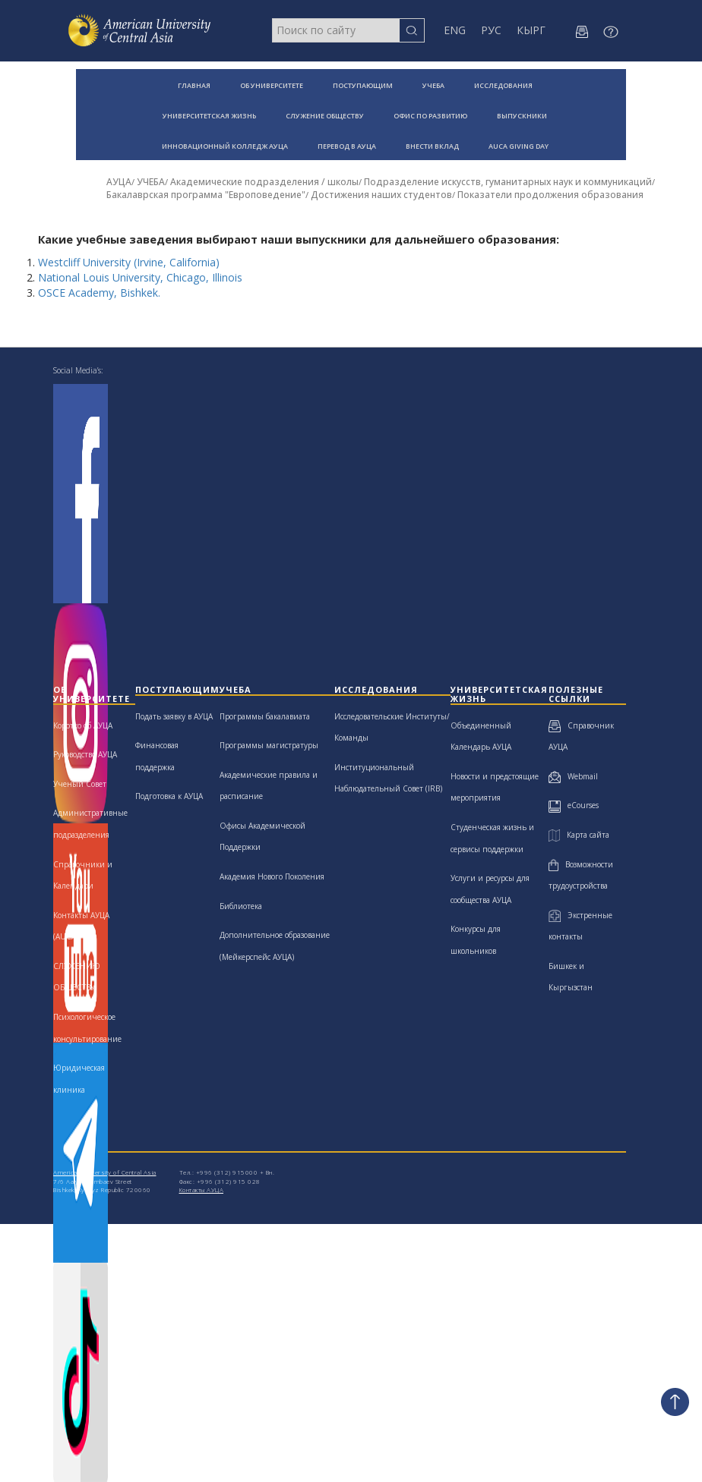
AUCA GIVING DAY (519, 146)
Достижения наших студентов (381, 194)
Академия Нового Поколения (272, 876)
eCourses (574, 805)
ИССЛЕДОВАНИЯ (503, 85)
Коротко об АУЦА (82, 725)
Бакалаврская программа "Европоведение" (205, 194)
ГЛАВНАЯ (194, 85)
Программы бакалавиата (265, 716)
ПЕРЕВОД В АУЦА (347, 146)
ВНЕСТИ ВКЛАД (432, 146)
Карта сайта (579, 834)
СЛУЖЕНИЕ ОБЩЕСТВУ (325, 116)
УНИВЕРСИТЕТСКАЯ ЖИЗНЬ (209, 116)
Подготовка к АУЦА (169, 796)
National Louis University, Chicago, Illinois (140, 277)
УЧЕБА (433, 85)
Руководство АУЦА (85, 754)
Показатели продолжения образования (550, 194)
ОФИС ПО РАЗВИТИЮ (430, 116)
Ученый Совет (79, 784)
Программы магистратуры (269, 745)
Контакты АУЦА (201, 1189)
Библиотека (241, 906)
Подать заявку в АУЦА (174, 716)
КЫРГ (531, 30)
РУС (491, 30)
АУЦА (118, 181)
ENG (455, 30)
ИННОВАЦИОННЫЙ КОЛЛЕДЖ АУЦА (225, 146)
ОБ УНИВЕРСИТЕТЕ (271, 85)
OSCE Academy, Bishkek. (100, 292)
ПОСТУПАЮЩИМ (363, 85)
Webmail (573, 776)
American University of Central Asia (105, 1172)
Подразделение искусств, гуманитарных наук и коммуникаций (508, 181)
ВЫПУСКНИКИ (522, 116)
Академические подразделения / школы (264, 181)
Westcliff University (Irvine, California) (129, 262)
